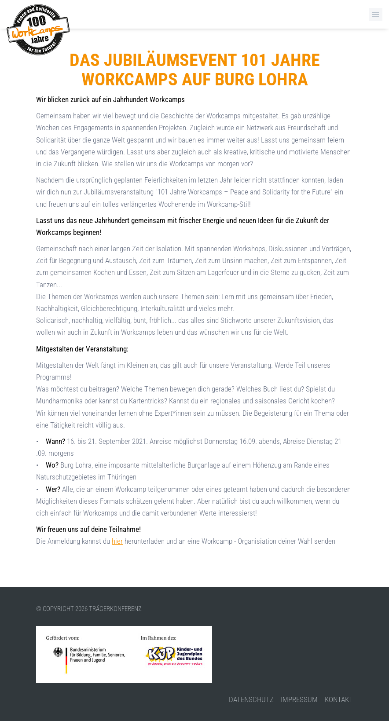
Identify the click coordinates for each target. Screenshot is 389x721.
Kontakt (339, 699)
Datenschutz (251, 699)
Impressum (299, 699)
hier (117, 541)
